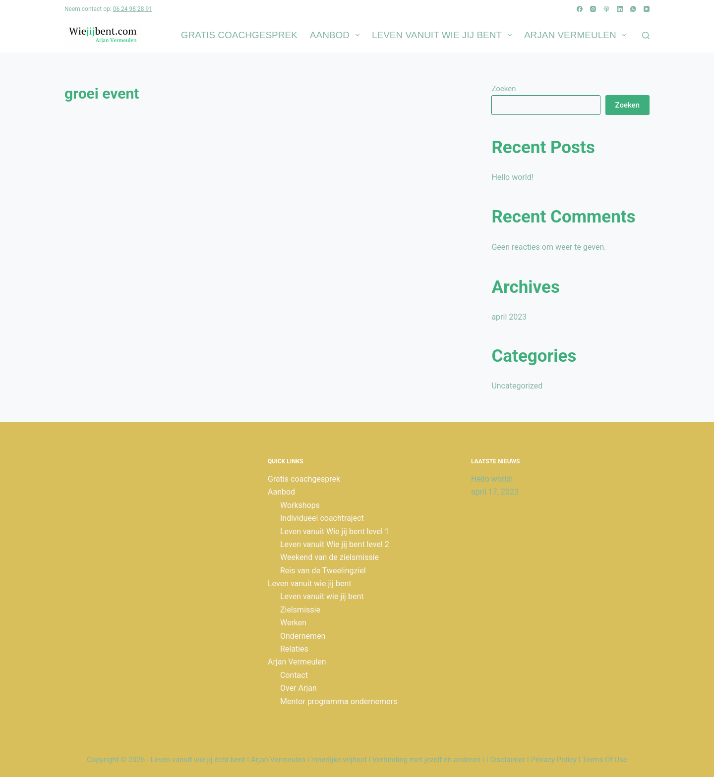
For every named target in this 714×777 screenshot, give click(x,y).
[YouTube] (647, 9)
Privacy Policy (554, 759)
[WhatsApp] (633, 9)
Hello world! (512, 177)
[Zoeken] (646, 35)
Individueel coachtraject (322, 518)
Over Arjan (298, 688)
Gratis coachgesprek (239, 35)
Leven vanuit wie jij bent (444, 35)
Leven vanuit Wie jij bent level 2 (334, 544)
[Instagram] (593, 9)
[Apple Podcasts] (606, 9)
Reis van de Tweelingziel (323, 570)
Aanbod (336, 35)
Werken (293, 622)
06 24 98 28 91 (132, 8)
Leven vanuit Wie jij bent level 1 (334, 531)
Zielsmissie (300, 609)
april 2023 (509, 317)
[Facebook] (580, 9)
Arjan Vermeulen (577, 35)
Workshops (300, 505)
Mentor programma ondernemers (338, 701)
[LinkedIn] (620, 9)
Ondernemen (302, 636)
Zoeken (503, 88)
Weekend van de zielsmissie (329, 557)
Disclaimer (507, 759)
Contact (294, 675)
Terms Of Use (604, 759)
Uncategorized (516, 385)
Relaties (294, 649)
